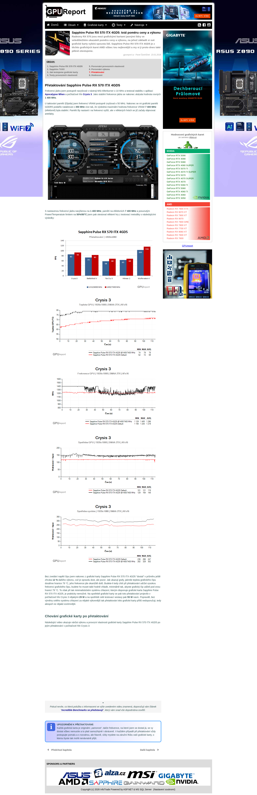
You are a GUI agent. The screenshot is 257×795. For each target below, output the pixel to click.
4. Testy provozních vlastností (62, 75)
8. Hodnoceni (95, 75)
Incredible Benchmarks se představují (82, 710)
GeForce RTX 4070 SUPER (180, 178)
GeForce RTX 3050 (176, 198)
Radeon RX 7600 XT (177, 235)
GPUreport (187, 245)
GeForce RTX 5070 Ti (177, 168)
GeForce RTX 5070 (176, 175)
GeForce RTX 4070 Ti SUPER (181, 172)
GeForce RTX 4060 (176, 195)
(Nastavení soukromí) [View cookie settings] (164, 789)
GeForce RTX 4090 (176, 159)
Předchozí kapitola (61, 750)
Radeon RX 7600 (175, 238)
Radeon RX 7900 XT (177, 215)
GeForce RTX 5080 (176, 162)
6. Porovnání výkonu (99, 69)
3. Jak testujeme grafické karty (62, 72)
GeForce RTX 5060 (176, 188)
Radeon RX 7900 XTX (177, 209)
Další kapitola (147, 750)
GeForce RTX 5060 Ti (177, 185)
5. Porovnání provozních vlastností (106, 66)
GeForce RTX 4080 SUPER (180, 165)
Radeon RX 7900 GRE (178, 222)
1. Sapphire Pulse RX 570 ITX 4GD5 (65, 66)
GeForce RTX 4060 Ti (177, 191)
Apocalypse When (55, 94)
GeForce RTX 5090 (176, 155)
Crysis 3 (87, 94)
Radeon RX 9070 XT (177, 212)
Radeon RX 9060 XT (177, 232)
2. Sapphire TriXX (56, 69)
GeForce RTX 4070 (176, 182)
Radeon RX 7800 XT (177, 225)
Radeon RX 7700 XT (177, 228)
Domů (53, 24)
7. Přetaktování (96, 72)
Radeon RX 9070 (175, 218)
